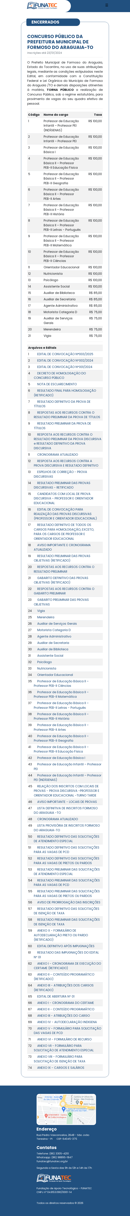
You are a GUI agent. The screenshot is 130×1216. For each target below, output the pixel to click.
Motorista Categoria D (54, 630)
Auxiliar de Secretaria (53, 643)
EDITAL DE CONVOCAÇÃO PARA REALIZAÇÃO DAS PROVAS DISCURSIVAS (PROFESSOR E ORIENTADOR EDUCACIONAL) (65, 514)
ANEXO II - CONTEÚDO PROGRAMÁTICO (65, 1009)
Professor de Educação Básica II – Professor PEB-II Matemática (61, 694)
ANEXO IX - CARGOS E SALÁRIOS (60, 1068)
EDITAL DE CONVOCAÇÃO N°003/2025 (65, 354)
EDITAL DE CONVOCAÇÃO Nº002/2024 (65, 360)
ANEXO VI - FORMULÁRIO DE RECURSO (64, 1039)
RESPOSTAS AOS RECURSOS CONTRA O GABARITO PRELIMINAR (64, 591)
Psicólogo (44, 662)
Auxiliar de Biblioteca (52, 649)
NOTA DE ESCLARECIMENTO (57, 384)
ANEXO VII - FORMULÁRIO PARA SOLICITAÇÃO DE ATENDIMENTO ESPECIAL (64, 1048)
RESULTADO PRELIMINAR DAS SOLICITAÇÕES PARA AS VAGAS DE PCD (67, 882)
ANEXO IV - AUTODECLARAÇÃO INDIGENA (67, 1022)
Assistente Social (50, 656)
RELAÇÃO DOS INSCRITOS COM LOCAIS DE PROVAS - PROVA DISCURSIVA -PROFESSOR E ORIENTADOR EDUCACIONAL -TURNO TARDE (66, 791)
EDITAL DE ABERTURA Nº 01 (55, 996)
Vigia (41, 611)
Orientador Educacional (55, 675)
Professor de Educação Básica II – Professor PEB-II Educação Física (61, 749)
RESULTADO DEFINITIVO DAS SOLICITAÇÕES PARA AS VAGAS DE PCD (66, 849)
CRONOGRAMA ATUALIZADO (57, 455)
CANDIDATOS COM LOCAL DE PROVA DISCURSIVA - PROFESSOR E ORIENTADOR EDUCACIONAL (63, 498)
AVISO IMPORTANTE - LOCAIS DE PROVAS (67, 802)
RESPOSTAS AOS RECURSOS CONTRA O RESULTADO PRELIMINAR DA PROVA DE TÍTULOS (67, 415)
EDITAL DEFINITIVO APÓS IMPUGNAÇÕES (65, 946)
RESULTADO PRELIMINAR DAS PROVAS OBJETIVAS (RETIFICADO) (62, 558)
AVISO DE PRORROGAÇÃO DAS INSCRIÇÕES (68, 902)
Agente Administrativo (54, 636)
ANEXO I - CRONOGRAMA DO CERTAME (65, 1003)
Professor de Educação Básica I (61, 758)
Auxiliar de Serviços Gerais (57, 624)
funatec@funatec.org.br (52, 1161)
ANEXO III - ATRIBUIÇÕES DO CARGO (63, 1016)
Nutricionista (46, 668)
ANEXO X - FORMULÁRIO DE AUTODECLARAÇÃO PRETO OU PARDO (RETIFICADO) (61, 935)
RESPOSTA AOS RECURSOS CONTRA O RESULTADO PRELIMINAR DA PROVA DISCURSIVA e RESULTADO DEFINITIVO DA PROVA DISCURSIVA (67, 441)
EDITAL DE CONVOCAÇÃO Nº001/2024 (64, 367)
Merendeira (45, 617)
